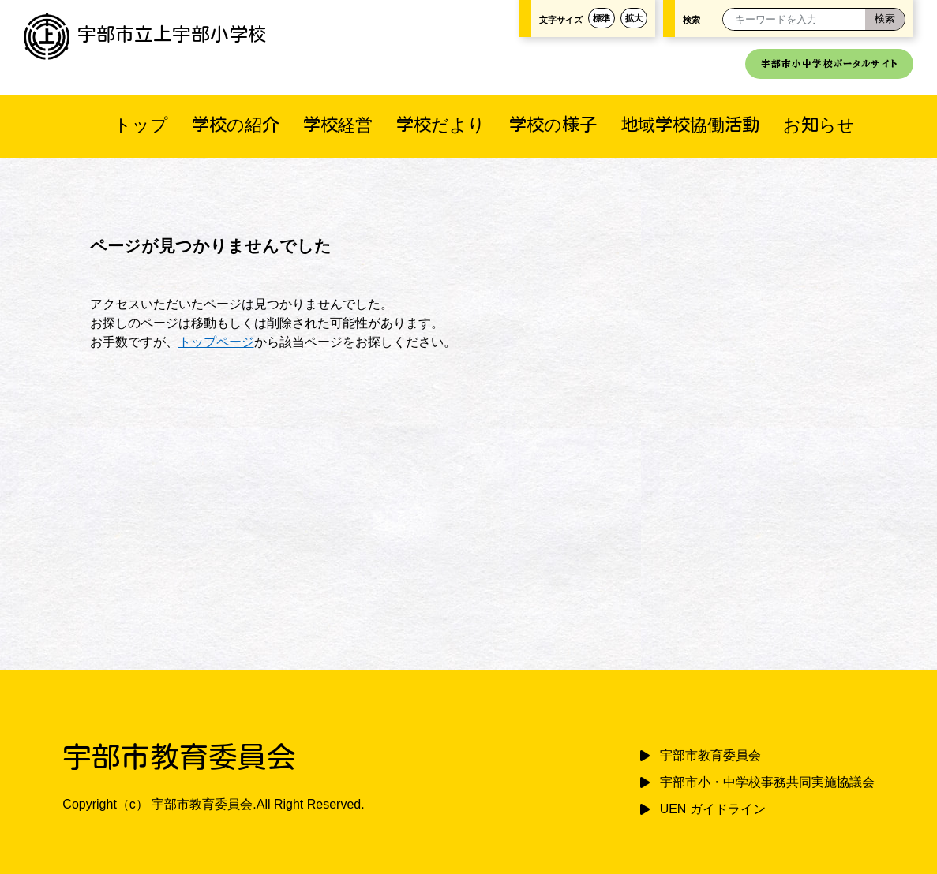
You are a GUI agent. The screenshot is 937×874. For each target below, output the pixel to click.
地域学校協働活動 (689, 124)
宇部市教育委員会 (710, 755)
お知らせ (819, 124)
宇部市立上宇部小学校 (145, 33)
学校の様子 (553, 124)
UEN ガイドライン (713, 809)
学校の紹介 (235, 124)
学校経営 (338, 124)
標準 (601, 18)
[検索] (885, 19)
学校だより (440, 124)
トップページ (216, 342)
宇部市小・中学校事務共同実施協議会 (767, 782)
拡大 (634, 18)
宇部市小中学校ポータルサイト (829, 63)
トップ (141, 124)
